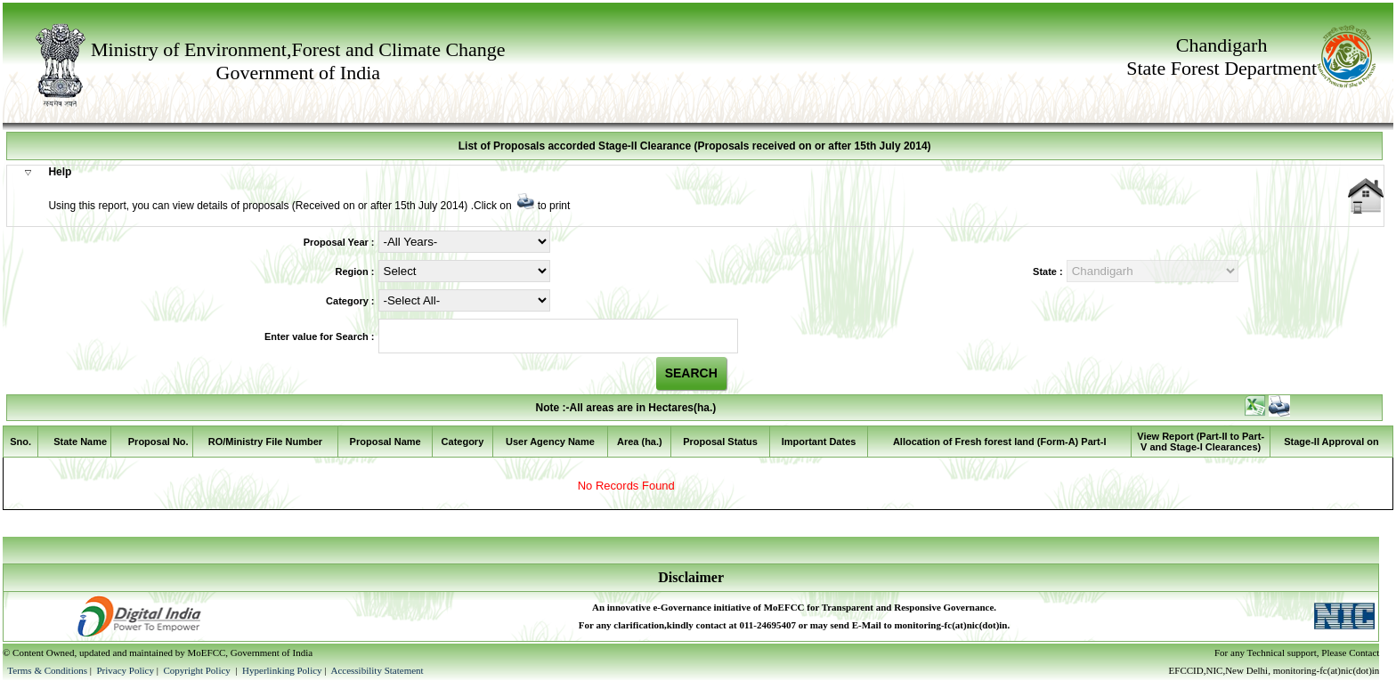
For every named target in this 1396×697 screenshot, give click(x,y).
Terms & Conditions (47, 670)
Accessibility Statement (376, 670)
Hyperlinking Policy (282, 670)
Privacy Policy (126, 670)
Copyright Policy (197, 670)
